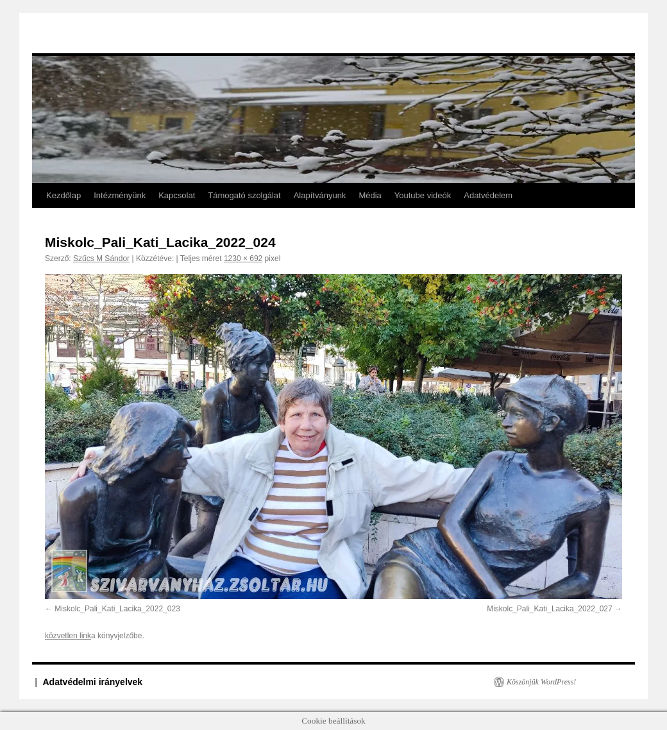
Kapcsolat (176, 195)
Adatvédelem (488, 195)
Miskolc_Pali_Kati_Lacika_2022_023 (117, 608)
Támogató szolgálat (244, 195)
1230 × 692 (243, 258)
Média (370, 195)
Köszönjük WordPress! (541, 681)
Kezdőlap (63, 195)
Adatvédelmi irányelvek (93, 682)
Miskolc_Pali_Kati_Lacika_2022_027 (549, 608)
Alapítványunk (320, 195)
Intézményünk (120, 195)
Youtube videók (422, 195)
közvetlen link (68, 635)
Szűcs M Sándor (101, 258)
